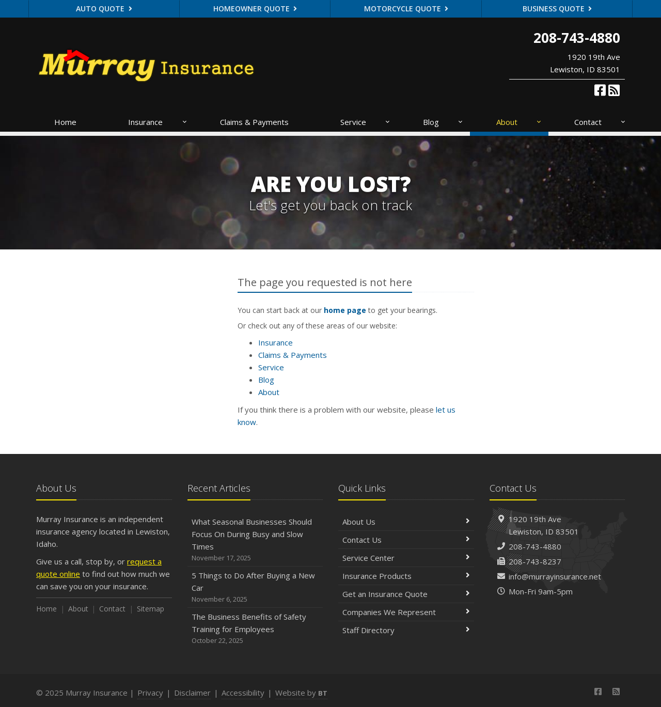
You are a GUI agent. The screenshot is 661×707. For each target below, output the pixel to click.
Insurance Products (406, 576)
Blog (443, 122)
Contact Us (406, 540)
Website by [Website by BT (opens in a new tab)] (301, 692)
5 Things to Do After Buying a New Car (255, 587)
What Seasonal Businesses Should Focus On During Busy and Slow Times (255, 539)
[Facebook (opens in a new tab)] (600, 90)
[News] (614, 90)
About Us (406, 521)
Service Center (406, 558)
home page (345, 310)
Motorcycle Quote (406, 8)
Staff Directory (406, 630)
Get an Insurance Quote (406, 594)
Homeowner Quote (255, 8)
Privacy (150, 692)
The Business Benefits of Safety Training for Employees (255, 628)
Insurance (157, 122)
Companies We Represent (406, 612)
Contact (600, 122)
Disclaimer (192, 692)
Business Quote (557, 8)
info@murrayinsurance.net (555, 576)
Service (365, 122)
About (519, 122)
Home (65, 122)
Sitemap (150, 609)
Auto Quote (104, 8)
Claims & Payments (254, 122)
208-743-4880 (535, 546)
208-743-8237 (535, 561)
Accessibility (243, 692)
